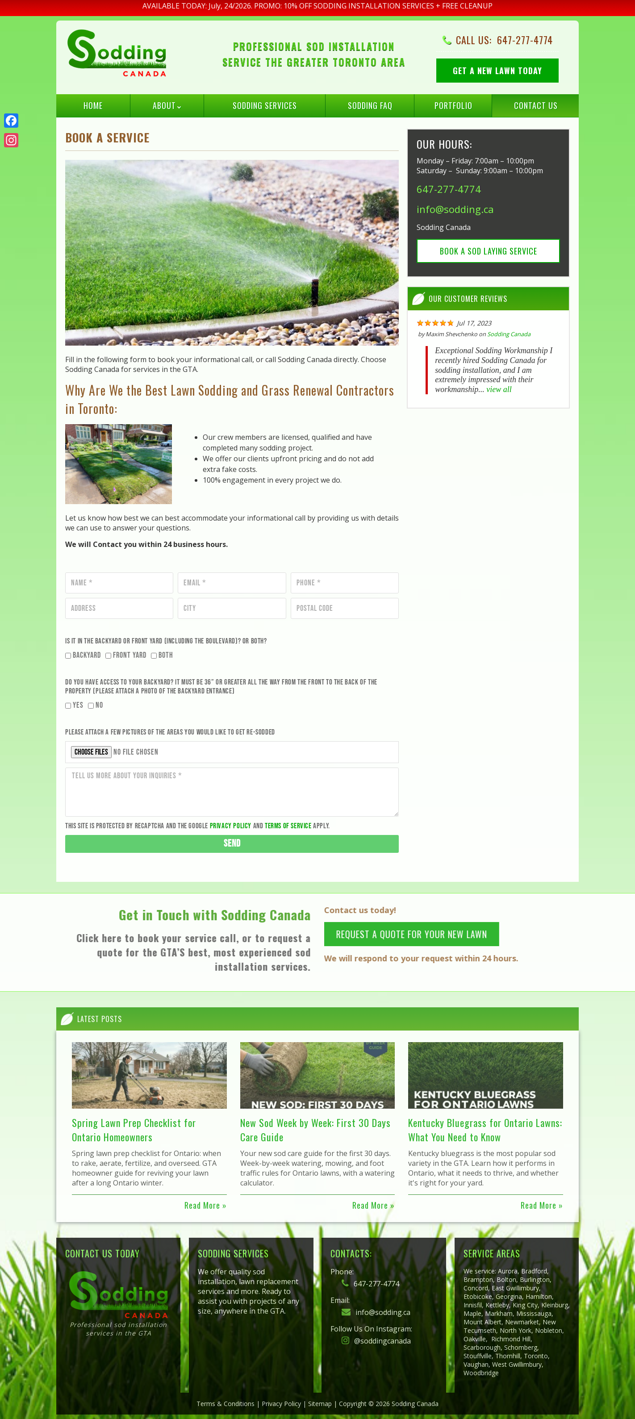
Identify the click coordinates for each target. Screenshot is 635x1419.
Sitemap (320, 1403)
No (99, 705)
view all (499, 389)
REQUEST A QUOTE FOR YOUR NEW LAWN (419, 934)
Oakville (475, 1339)
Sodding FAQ (370, 105)
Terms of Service (288, 826)
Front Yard (129, 655)
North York (515, 1330)
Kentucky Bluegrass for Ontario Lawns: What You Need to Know (485, 1129)
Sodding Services (265, 105)
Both (166, 655)
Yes (78, 705)
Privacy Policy (230, 826)
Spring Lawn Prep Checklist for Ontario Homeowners (134, 1129)
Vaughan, (477, 1364)
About (164, 105)
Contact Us (536, 105)
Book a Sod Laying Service (488, 251)
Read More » (205, 1205)
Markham (499, 1313)
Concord (476, 1288)
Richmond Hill (511, 1339)
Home (93, 105)
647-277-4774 (525, 40)
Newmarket (522, 1322)
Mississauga (533, 1313)
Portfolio (453, 105)
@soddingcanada (376, 1341)
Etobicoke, (479, 1296)
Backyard (87, 655)
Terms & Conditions (225, 1403)
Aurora (508, 1271)
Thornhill (507, 1356)
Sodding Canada (509, 334)
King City (525, 1305)
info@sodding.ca (455, 209)
